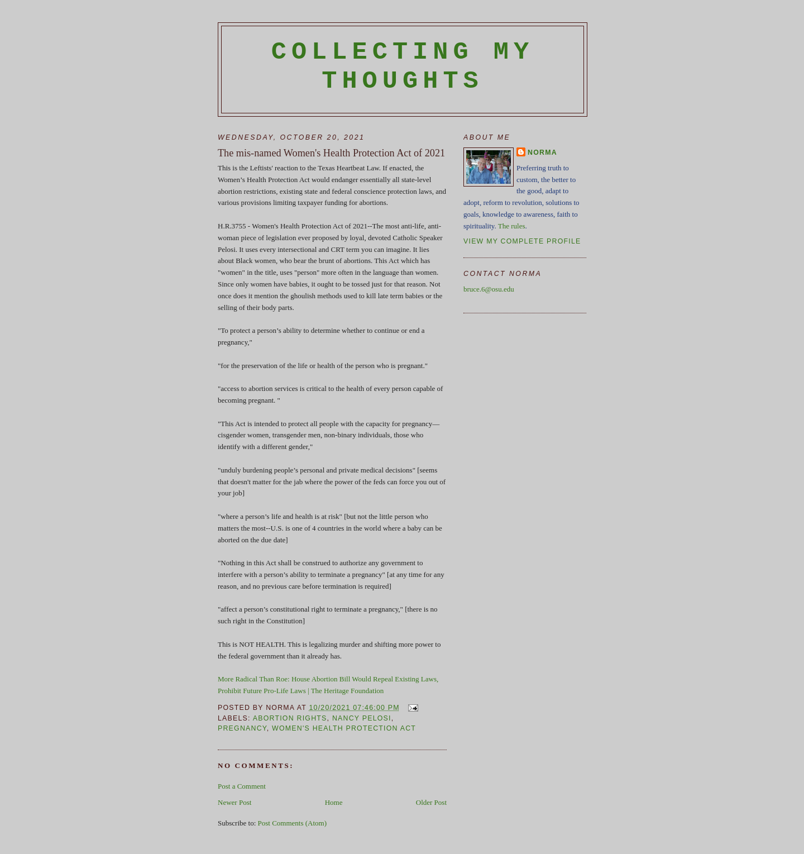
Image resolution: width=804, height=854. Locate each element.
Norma (542, 152)
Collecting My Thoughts (402, 66)
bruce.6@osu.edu (488, 289)
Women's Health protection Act (344, 728)
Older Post (431, 802)
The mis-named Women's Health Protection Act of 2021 (331, 153)
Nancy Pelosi (361, 718)
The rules (511, 226)
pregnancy (242, 728)
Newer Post (234, 802)
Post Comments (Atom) (292, 823)
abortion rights (290, 718)
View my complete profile (522, 241)
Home (334, 802)
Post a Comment (242, 786)
